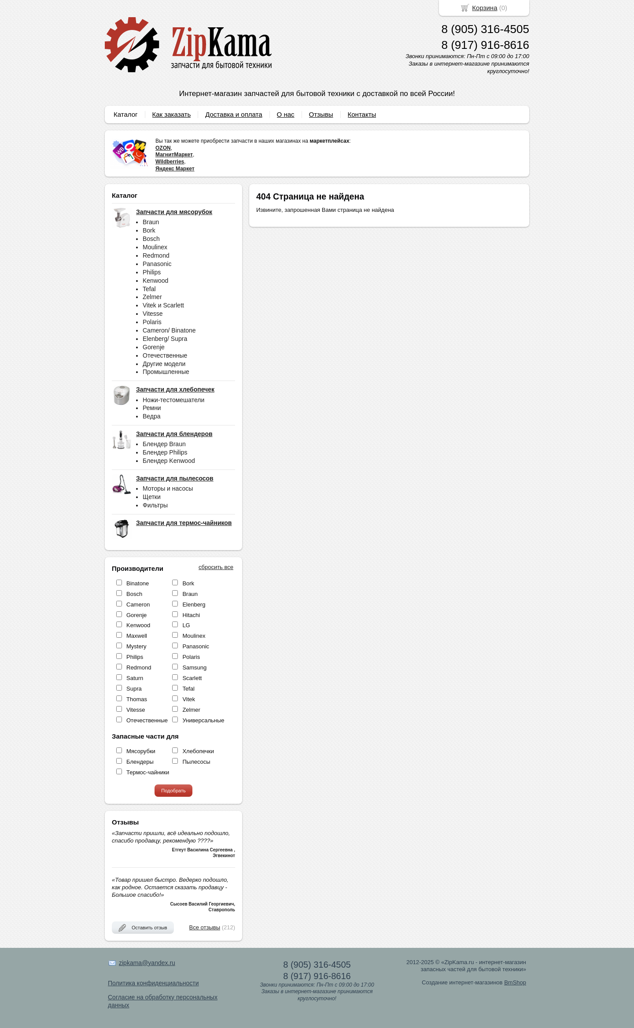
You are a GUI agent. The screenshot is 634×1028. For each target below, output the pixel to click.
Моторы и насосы (168, 488)
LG (186, 625)
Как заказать (171, 114)
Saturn (134, 678)
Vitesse (153, 313)
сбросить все (216, 567)
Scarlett (192, 678)
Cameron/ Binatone (169, 330)
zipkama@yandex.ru (147, 962)
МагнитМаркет (174, 155)
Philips (152, 272)
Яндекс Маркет (175, 169)
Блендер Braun (164, 443)
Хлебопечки (198, 751)
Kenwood (155, 280)
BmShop (515, 982)
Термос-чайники (147, 772)
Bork (149, 230)
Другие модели (164, 363)
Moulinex (155, 247)
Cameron (138, 604)
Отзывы (321, 114)
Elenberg (193, 604)
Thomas (136, 699)
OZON (163, 148)
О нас (286, 114)
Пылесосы (196, 761)
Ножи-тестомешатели (173, 399)
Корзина (484, 7)
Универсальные (203, 720)
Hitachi (191, 615)
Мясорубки (140, 751)
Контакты (362, 114)
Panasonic (157, 263)
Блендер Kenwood (169, 460)
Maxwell (136, 635)
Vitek (188, 699)
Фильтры (155, 505)
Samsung (194, 667)
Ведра (152, 416)
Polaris (152, 321)
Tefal (149, 288)
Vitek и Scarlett (163, 305)
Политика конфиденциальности (153, 983)
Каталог (126, 114)
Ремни (152, 407)
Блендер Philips (165, 452)
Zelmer (152, 296)
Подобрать (173, 790)
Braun (151, 222)
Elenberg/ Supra (165, 338)
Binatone (137, 583)
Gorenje (154, 347)
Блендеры (140, 761)
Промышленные (166, 371)
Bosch (151, 238)
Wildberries (169, 162)
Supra (134, 688)
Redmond (156, 255)
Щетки (152, 496)
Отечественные (165, 355)
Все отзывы (204, 927)
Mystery (136, 646)
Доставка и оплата (233, 114)
